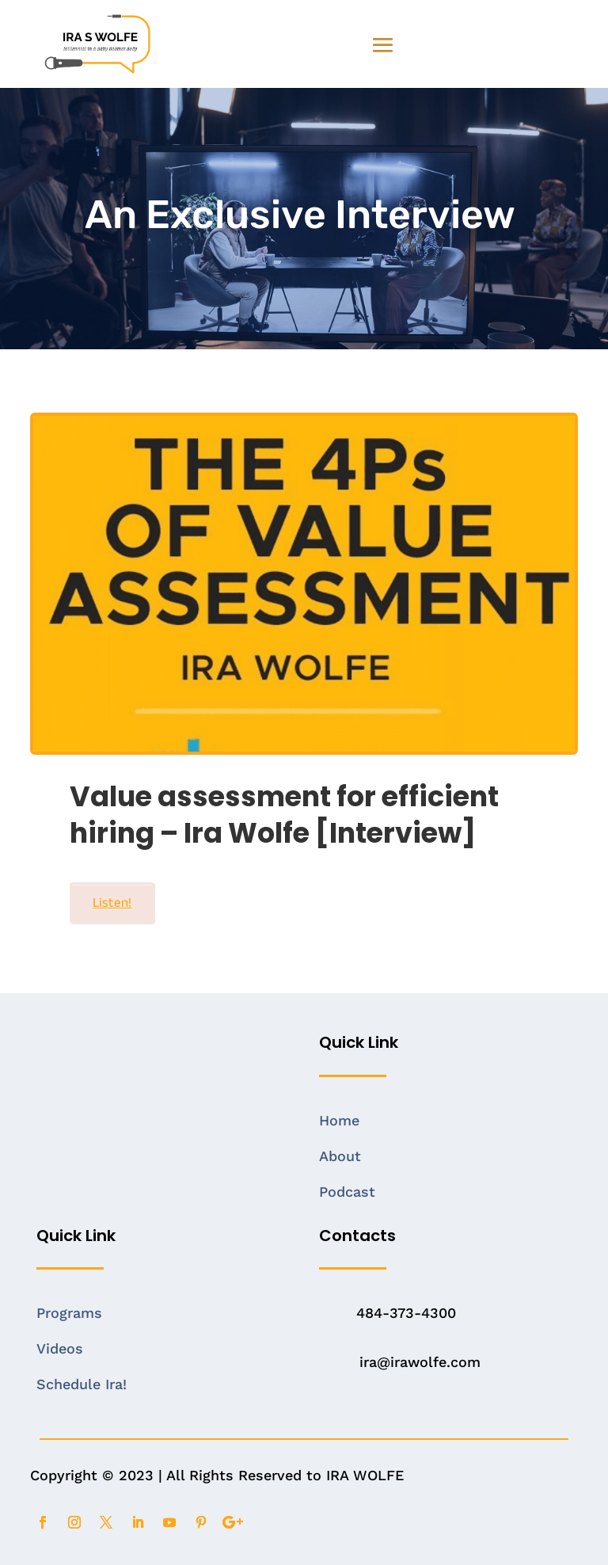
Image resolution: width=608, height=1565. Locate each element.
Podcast (347, 1191)
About (340, 1156)
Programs (69, 1312)
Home (339, 1120)
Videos (59, 1348)
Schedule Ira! (81, 1384)
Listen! (112, 902)
